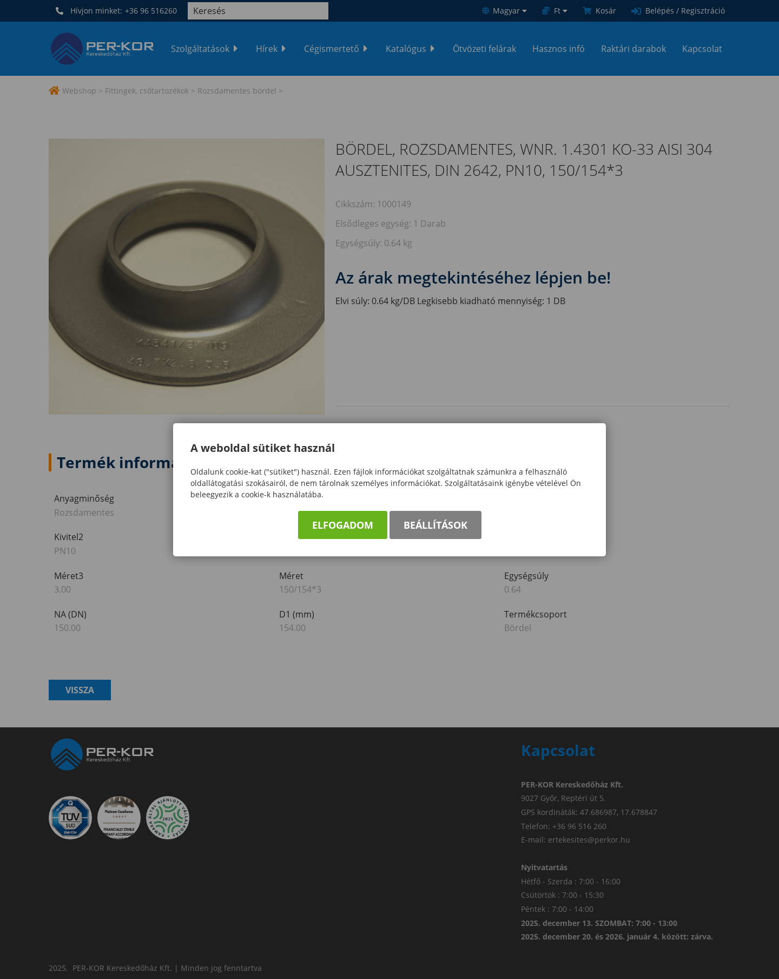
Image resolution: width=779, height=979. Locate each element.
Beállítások (435, 524)
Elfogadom (342, 524)
